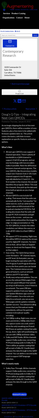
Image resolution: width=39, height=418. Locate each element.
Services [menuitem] (6, 13)
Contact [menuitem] (19, 18)
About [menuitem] (27, 18)
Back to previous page (19, 84)
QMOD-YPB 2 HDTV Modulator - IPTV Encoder (19, 410)
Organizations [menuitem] (9, 18)
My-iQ (17, 31)
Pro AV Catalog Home (7, 31)
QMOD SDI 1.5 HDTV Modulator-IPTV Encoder (19, 405)
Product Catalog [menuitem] (18, 13)
